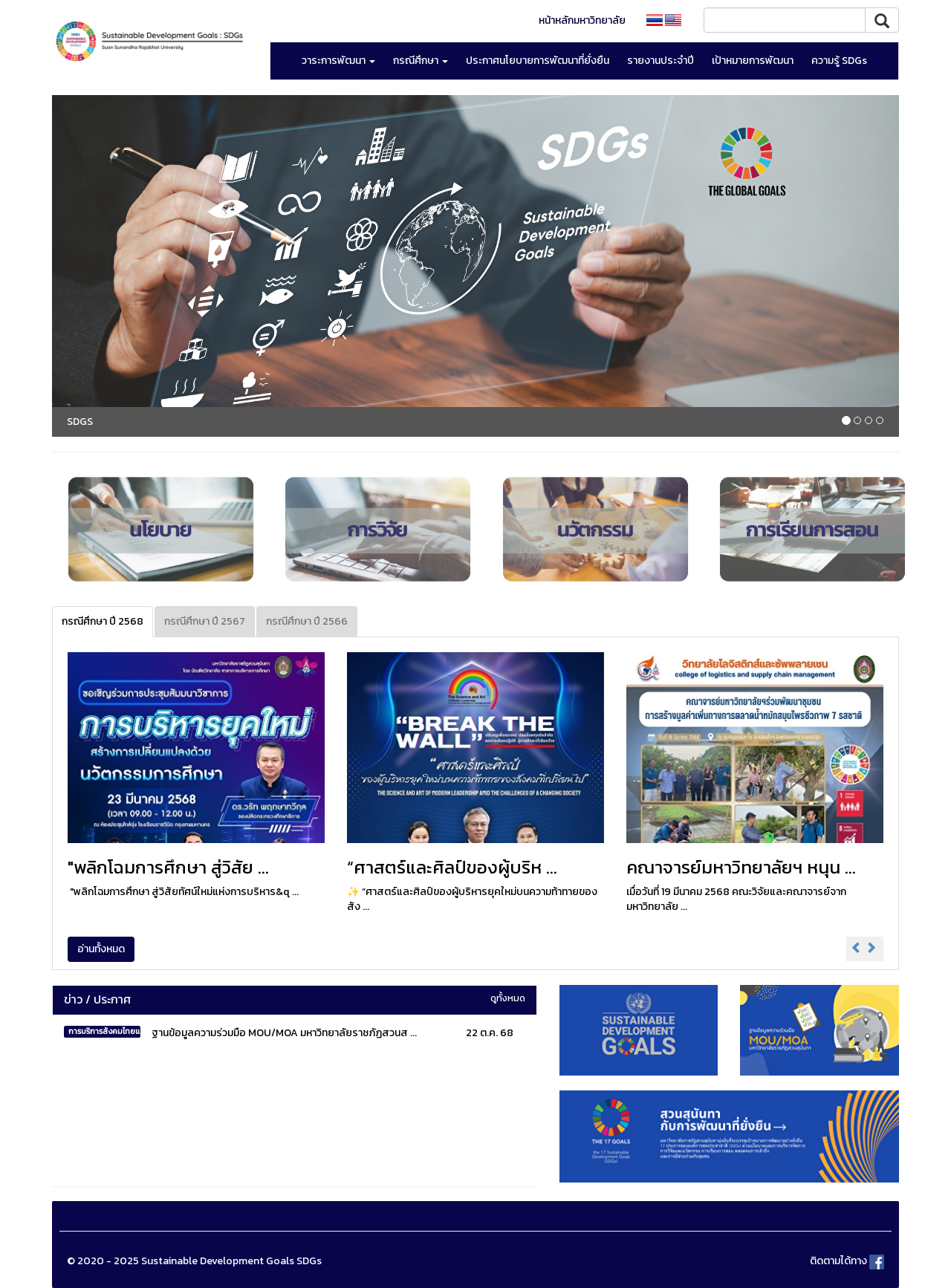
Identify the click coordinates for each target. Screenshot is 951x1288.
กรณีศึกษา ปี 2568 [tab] (102, 621)
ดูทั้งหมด (507, 998)
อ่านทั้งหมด (101, 949)
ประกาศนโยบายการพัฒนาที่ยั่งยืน (537, 60)
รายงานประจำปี (660, 60)
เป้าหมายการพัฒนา (752, 60)
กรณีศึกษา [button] (420, 60)
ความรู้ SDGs (839, 60)
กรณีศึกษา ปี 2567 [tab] (204, 621)
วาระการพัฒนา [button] (338, 60)
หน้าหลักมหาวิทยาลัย (582, 20)
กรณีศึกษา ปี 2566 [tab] (307, 621)
